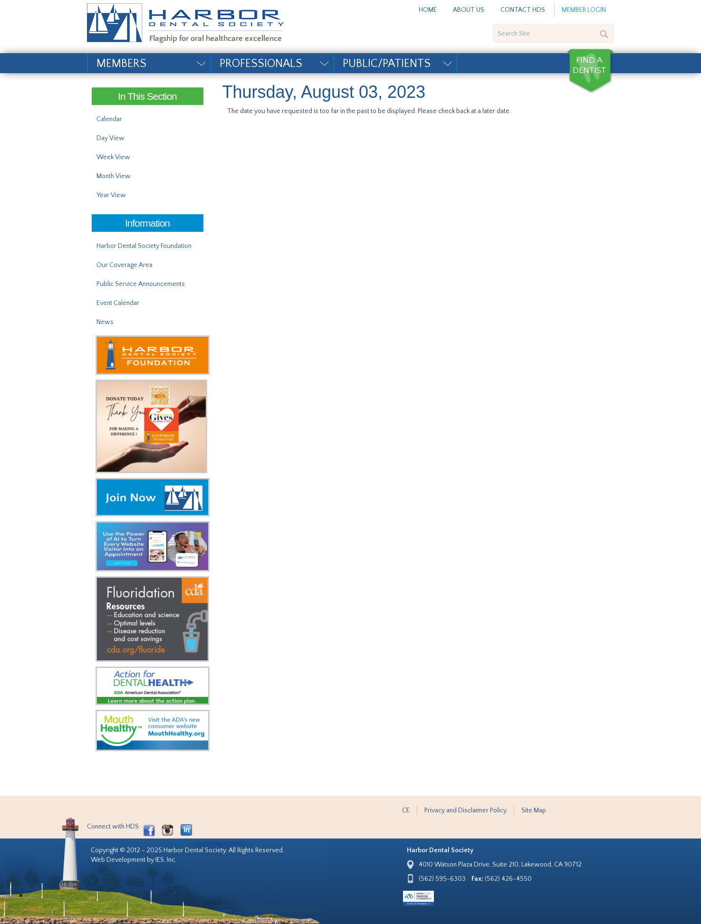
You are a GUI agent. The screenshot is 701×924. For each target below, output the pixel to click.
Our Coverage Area (124, 265)
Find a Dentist (590, 71)
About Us (468, 10)
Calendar (109, 119)
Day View (110, 138)
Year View (111, 195)
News (105, 322)
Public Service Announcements (140, 284)
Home (428, 10)
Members (121, 63)
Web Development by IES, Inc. (133, 860)
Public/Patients (387, 63)
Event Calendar (117, 303)
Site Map (533, 810)
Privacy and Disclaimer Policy (465, 810)
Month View (113, 176)
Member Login (584, 10)
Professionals (261, 63)
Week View (113, 157)
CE (406, 810)
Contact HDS (522, 10)
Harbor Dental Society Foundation (144, 246)
